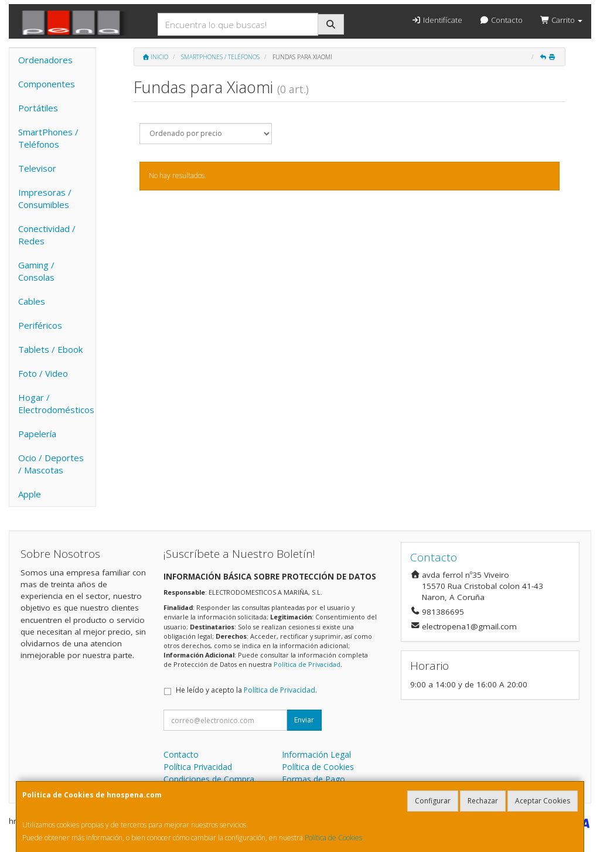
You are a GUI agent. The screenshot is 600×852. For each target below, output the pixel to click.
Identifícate (436, 20)
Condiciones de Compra (208, 779)
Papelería (37, 433)
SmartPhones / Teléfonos (48, 138)
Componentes (46, 84)
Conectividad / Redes (47, 235)
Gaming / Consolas (36, 271)
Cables (31, 301)
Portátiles (38, 108)
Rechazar (483, 801)
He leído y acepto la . (246, 690)
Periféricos (40, 325)
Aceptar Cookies (542, 801)
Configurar (433, 801)
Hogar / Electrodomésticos (56, 403)
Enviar (304, 720)
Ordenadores (45, 60)
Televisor (37, 168)
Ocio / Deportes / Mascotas (51, 464)
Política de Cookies (333, 838)
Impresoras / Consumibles (44, 198)
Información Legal (316, 754)
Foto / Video (43, 373)
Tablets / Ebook (50, 349)
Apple (29, 494)
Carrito (561, 20)
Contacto (501, 20)
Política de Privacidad (307, 664)
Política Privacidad (197, 766)
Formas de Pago (313, 779)
